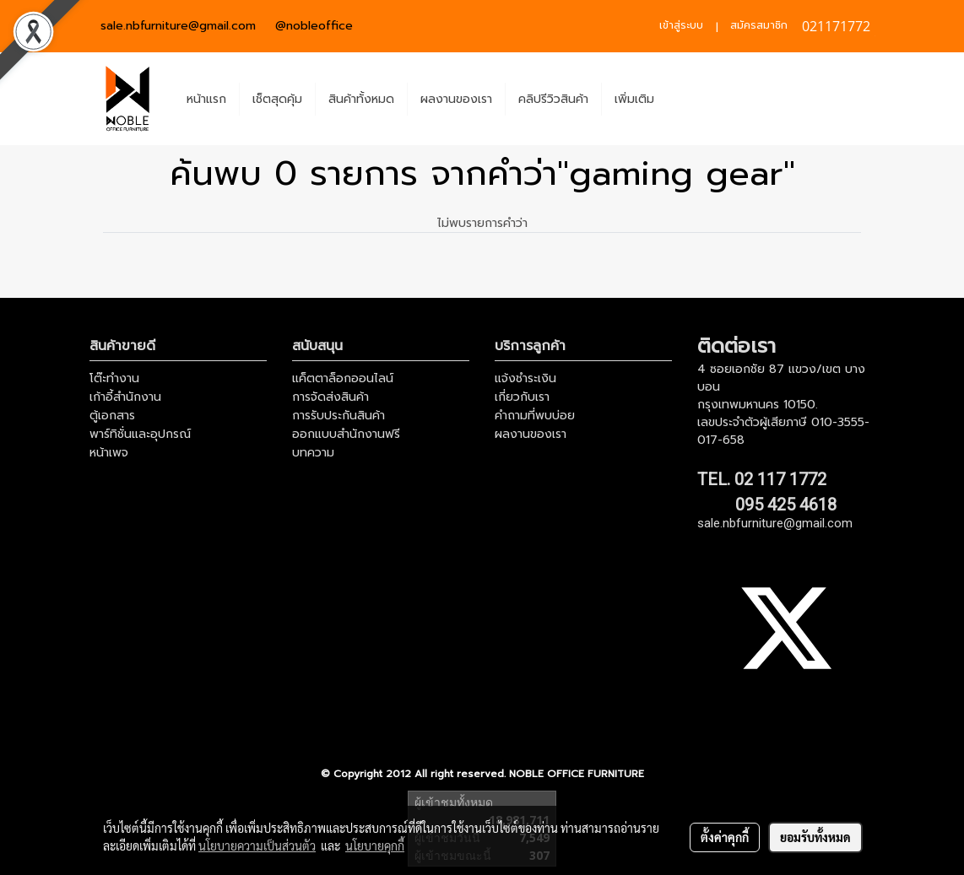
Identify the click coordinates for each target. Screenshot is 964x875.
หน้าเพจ (108, 453)
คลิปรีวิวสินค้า (553, 99)
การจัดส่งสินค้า (330, 397)
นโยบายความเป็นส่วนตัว (257, 845)
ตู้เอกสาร (112, 415)
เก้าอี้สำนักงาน (125, 397)
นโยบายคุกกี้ (374, 845)
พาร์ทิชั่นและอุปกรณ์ (140, 434)
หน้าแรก (206, 99)
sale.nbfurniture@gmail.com (178, 26)
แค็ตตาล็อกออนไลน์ (342, 378)
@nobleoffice (314, 26)
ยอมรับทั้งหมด (815, 837)
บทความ (313, 453)
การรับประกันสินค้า (338, 415)
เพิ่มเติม (634, 99)
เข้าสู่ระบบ (681, 25)
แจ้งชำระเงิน (525, 378)
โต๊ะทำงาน (114, 378)
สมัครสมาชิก (759, 25)
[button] (682, 98)
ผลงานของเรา (456, 99)
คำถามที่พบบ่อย (535, 415)
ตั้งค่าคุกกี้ (725, 837)
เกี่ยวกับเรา (522, 397)
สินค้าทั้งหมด (361, 99)
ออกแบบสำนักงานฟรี (346, 434)
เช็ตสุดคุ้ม (277, 99)
